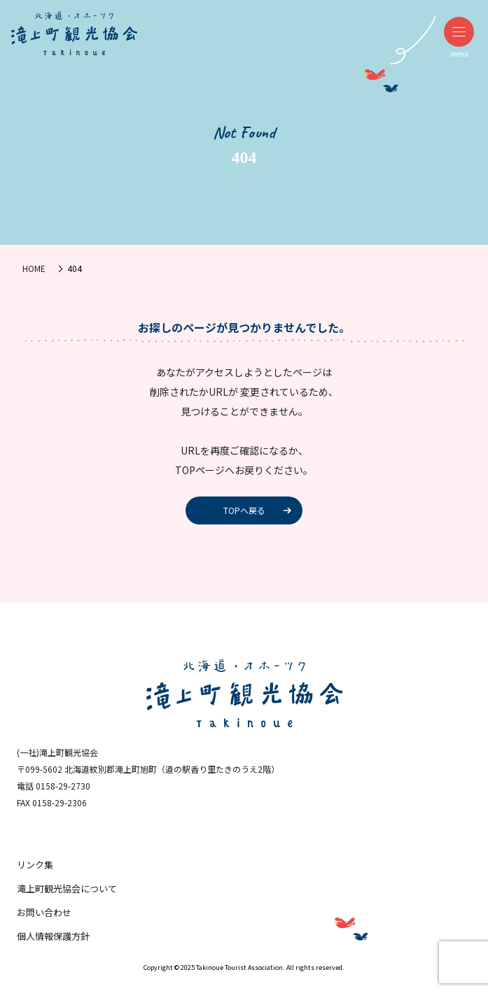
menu (459, 38)
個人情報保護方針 (53, 936)
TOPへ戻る (244, 510)
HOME (34, 268)
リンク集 (35, 864)
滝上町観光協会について (67, 888)
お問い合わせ (44, 912)
